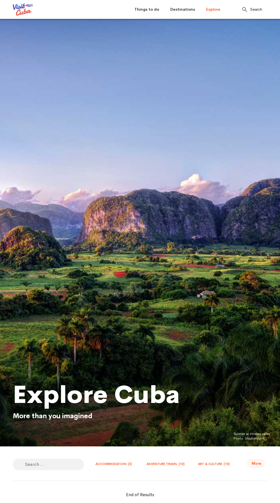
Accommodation (113, 463)
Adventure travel (166, 463)
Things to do (147, 9)
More (256, 463)
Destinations (182, 9)
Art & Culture (214, 463)
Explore (213, 9)
